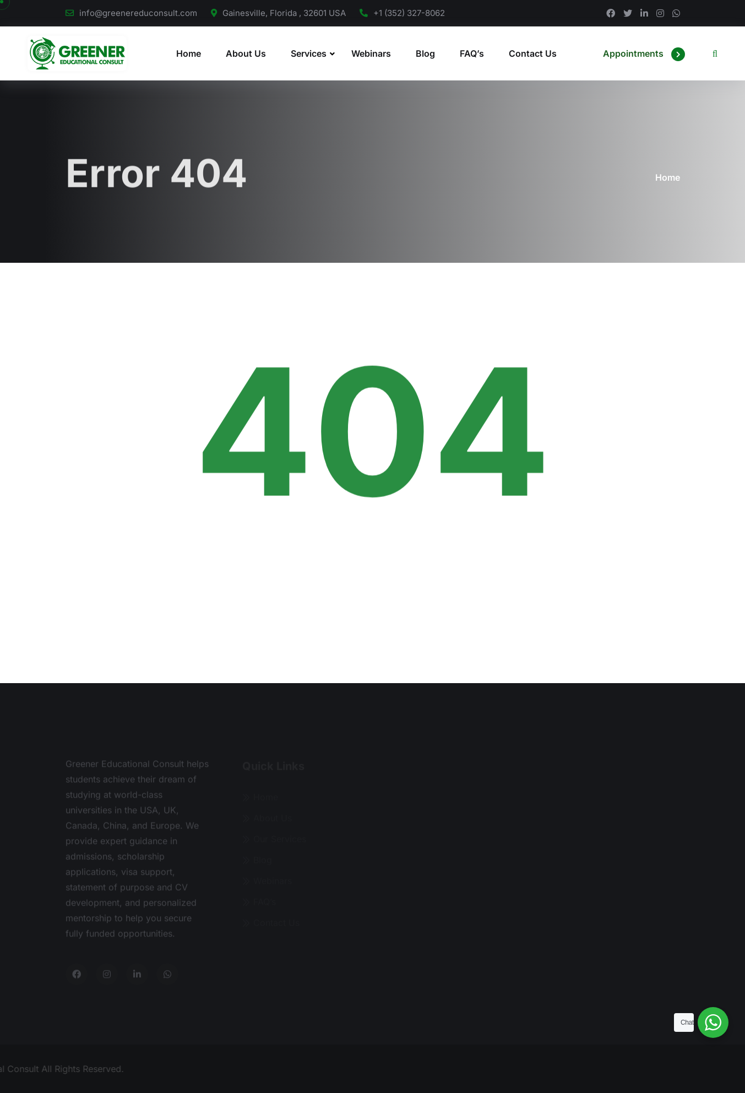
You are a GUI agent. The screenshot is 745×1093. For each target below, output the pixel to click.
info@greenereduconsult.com (138, 13)
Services (309, 53)
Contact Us (533, 53)
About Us (246, 53)
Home (188, 53)
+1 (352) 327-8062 (409, 13)
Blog (425, 53)
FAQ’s (472, 53)
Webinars (371, 53)
